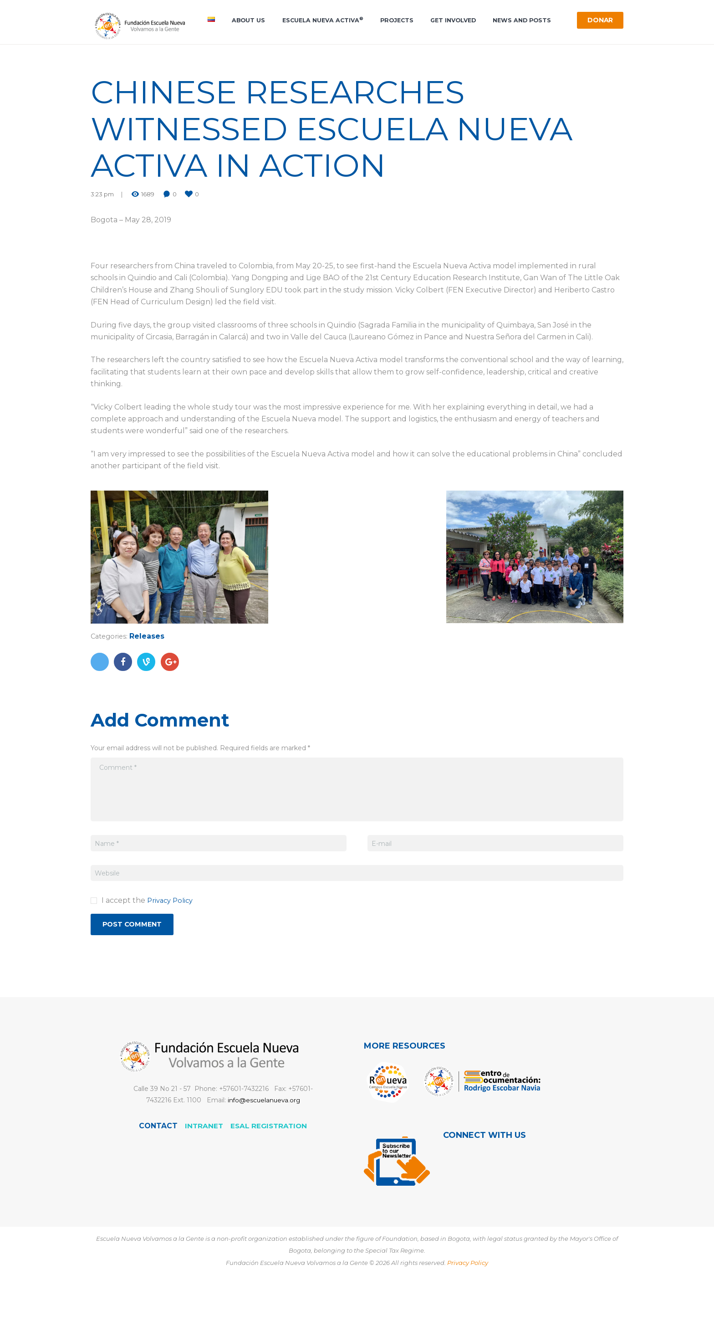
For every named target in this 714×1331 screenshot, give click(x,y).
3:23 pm (102, 236)
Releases (150, 678)
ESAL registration (269, 1170)
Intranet (203, 1170)
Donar (598, 21)
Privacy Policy (172, 942)
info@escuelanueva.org (263, 1144)
